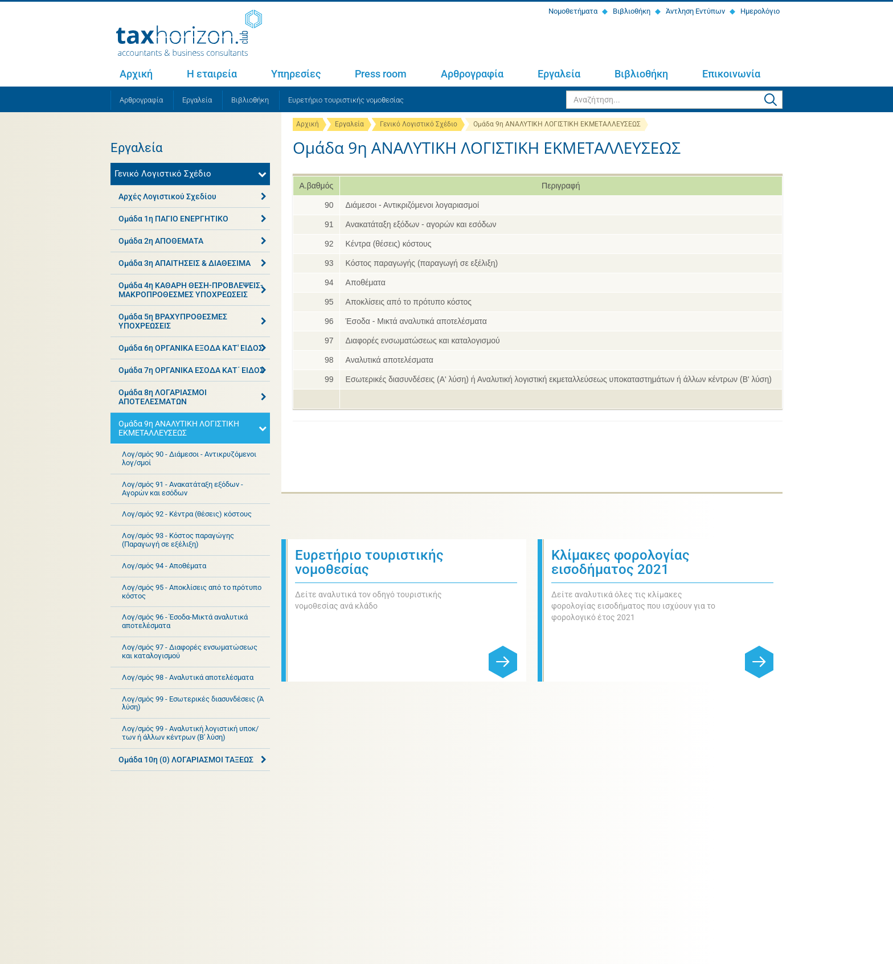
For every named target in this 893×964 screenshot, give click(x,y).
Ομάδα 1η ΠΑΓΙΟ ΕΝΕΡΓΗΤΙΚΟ (173, 218)
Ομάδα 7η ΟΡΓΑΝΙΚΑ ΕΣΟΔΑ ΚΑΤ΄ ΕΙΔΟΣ (191, 370)
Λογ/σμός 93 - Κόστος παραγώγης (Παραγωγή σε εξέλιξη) (178, 539)
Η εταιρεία (212, 74)
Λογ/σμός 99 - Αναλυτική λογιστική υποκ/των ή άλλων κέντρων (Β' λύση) (190, 732)
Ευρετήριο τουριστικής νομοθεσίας (346, 100)
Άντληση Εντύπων (694, 11)
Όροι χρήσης (251, 953)
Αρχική (136, 74)
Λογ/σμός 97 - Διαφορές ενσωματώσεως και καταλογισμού (189, 651)
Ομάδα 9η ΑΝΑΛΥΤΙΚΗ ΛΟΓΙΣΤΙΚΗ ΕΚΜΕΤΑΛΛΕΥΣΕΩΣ (178, 428)
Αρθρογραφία (472, 74)
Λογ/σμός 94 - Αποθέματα (164, 565)
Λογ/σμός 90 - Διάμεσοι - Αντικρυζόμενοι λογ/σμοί (189, 458)
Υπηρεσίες (296, 74)
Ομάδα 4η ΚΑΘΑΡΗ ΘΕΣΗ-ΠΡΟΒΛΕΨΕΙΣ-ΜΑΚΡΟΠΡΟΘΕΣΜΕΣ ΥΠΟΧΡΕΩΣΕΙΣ (190, 290)
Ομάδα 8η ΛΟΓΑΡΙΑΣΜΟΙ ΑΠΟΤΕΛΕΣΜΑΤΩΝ (162, 397)
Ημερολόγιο (759, 11)
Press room (381, 74)
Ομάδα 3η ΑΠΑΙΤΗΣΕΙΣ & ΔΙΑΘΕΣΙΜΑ (184, 263)
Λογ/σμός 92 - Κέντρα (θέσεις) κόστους (187, 514)
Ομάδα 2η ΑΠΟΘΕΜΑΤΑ (160, 240)
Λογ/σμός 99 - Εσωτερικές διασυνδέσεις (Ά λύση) (193, 703)
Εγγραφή (759, 818)
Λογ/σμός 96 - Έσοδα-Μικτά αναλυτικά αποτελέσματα (185, 621)
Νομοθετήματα (572, 11)
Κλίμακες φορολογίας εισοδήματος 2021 (620, 562)
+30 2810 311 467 (204, 825)
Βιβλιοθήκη (630, 11)
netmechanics (763, 953)
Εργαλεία (559, 74)
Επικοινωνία (731, 74)
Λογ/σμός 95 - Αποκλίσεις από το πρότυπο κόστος (191, 591)
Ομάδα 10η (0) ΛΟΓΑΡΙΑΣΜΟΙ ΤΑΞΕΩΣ (185, 759)
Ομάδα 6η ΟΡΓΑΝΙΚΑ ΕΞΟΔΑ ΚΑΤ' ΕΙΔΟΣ (190, 347)
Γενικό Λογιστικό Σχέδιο (418, 124)
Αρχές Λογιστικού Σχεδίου (167, 196)
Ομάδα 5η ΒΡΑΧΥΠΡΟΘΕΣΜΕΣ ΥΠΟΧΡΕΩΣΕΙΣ (172, 321)
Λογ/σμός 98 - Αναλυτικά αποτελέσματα (187, 677)
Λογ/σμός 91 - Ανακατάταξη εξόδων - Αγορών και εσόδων (182, 488)
